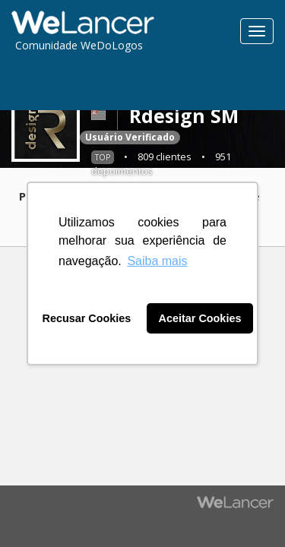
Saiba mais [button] (157, 261)
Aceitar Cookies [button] (200, 318)
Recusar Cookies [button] (87, 318)
